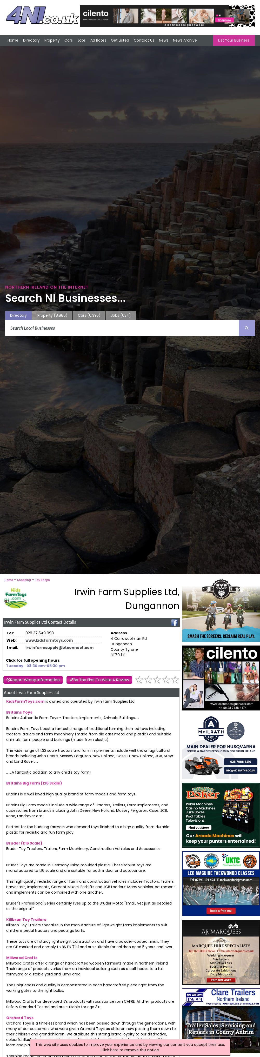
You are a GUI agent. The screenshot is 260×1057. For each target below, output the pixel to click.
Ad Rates (98, 40)
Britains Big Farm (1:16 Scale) (34, 783)
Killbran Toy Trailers (26, 919)
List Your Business (234, 40)
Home (13, 40)
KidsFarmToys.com (25, 701)
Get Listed (120, 40)
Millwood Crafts (21, 957)
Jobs (81, 40)
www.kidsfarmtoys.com (49, 640)
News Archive (185, 40)
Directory (31, 40)
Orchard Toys (20, 1017)
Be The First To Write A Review (101, 679)
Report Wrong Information (35, 679)
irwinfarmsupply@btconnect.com (59, 647)
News (163, 40)
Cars (68, 40)
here (114, 1050)
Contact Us (144, 40)
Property (52, 40)
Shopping (24, 580)
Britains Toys (19, 712)
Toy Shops (42, 580)
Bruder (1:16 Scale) (24, 843)
